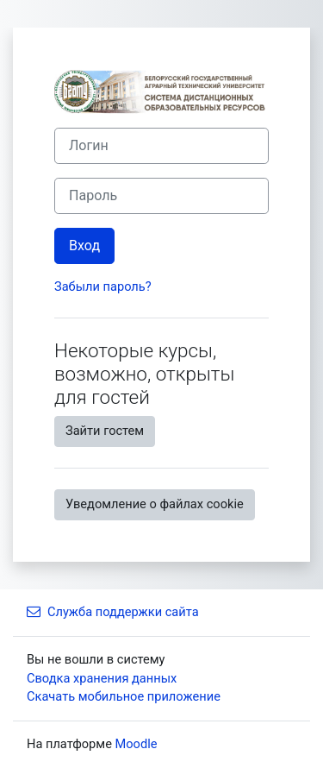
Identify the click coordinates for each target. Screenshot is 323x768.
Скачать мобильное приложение (124, 696)
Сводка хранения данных (102, 678)
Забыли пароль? (103, 286)
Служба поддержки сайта (113, 612)
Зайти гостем (104, 430)
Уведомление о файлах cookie (154, 504)
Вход (84, 245)
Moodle (136, 744)
